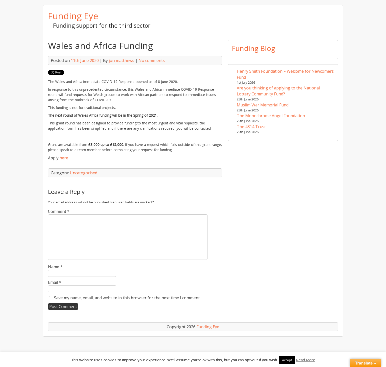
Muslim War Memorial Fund (262, 105)
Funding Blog (253, 48)
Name (55, 267)
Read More (305, 359)
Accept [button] (287, 360)
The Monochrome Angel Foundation (271, 115)
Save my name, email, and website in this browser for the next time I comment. (127, 298)
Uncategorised (83, 173)
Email (54, 282)
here (64, 158)
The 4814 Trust (251, 126)
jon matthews (121, 60)
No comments (151, 60)
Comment (59, 211)
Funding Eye (73, 16)
